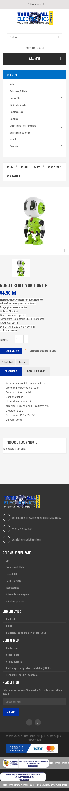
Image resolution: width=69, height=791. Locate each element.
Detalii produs (36, 371)
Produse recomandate (21, 442)
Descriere (11, 371)
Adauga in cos (11, 351)
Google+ (23, 362)
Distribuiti (7, 362)
